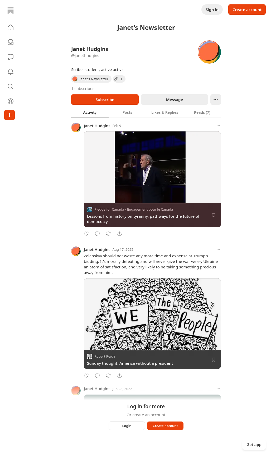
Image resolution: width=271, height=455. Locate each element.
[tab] (90, 112)
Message (174, 99)
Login (126, 425)
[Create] (9, 115)
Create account (247, 9)
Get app (254, 444)
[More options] (218, 125)
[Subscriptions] (10, 42)
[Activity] (10, 71)
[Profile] (10, 101)
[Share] (119, 233)
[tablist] (146, 112)
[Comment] (97, 233)
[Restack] (108, 233)
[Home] (10, 10)
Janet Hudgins (97, 125)
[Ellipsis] (215, 99)
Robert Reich (104, 356)
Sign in (212, 9)
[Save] (213, 215)
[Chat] (10, 57)
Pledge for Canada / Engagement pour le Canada (133, 209)
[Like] (86, 233)
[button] (10, 27)
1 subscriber (82, 88)
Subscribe (104, 99)
